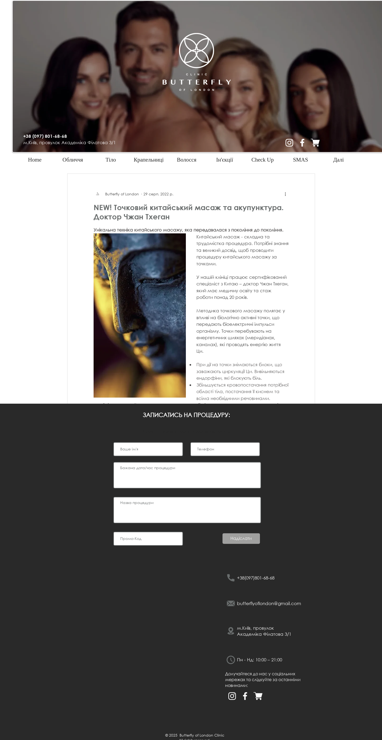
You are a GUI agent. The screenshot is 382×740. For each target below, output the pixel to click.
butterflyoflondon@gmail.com (269, 603)
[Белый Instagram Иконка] (289, 143)
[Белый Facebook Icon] (302, 143)
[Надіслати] (241, 538)
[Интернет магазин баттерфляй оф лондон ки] (315, 143)
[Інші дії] (285, 194)
